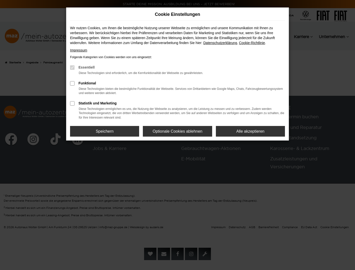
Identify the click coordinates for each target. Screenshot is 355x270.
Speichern (105, 131)
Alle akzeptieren (250, 131)
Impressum (78, 50)
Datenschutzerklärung (220, 43)
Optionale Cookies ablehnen (177, 131)
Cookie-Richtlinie (252, 43)
